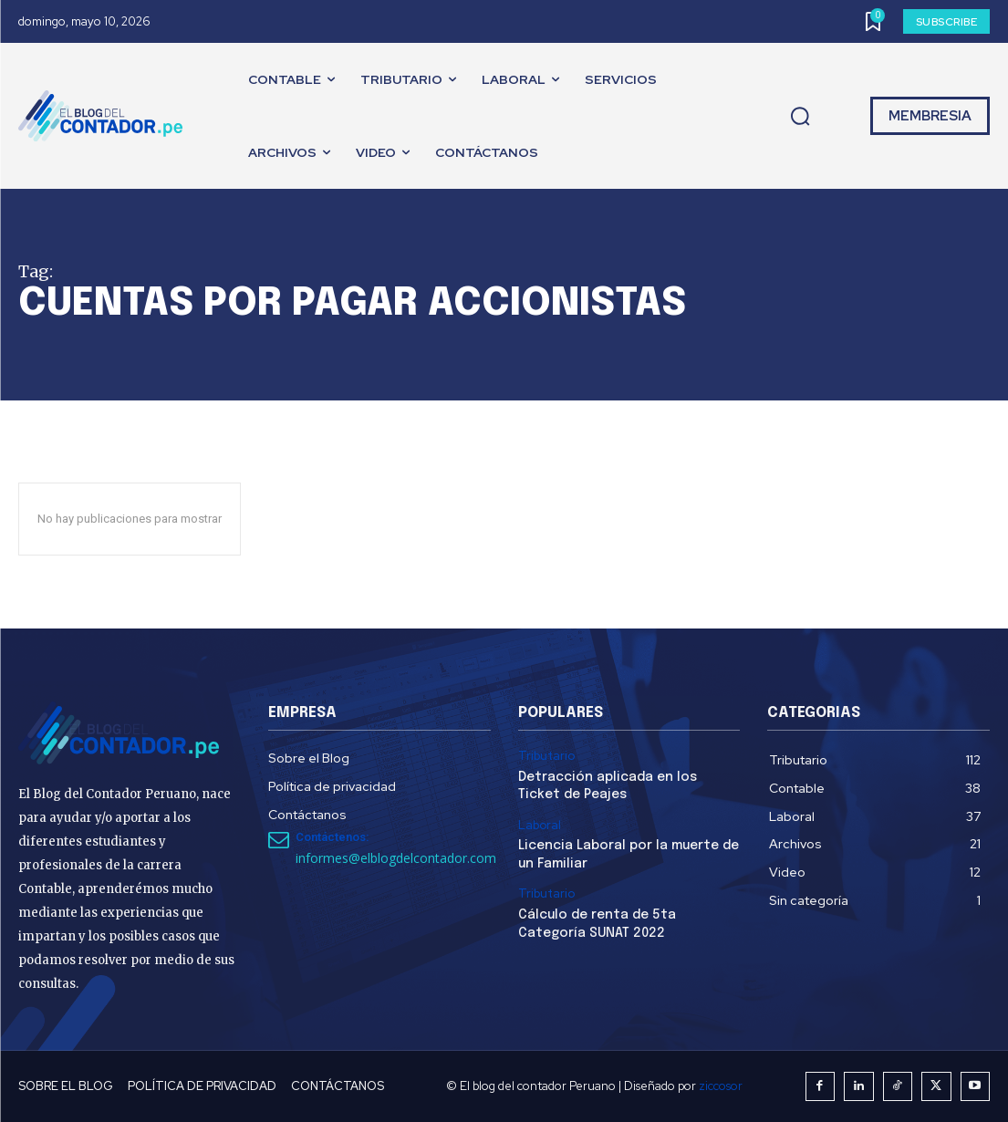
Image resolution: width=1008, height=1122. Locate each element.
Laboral (539, 825)
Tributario (546, 756)
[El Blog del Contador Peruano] (105, 115)
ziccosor (721, 1086)
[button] (800, 116)
